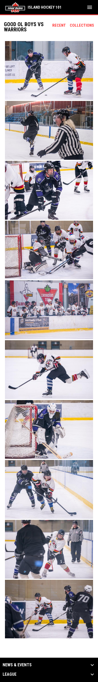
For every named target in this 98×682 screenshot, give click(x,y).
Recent (59, 25)
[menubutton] (90, 7)
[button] (49, 70)
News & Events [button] (17, 665)
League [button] (9, 674)
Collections (82, 25)
